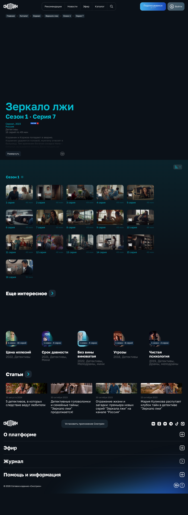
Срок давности (55, 354)
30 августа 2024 (14, 419)
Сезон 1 (22, 179)
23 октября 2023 (149, 419)
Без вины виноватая (87, 356)
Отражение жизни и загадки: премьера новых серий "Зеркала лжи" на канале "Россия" (115, 428)
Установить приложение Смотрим (84, 445)
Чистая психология (159, 356)
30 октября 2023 (59, 419)
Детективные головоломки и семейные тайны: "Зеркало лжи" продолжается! (71, 428)
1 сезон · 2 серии (160, 345)
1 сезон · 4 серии (52, 345)
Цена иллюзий (18, 354)
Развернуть (13, 154)
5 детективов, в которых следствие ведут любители (25, 424)
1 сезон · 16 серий (17, 345)
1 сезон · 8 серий (124, 345)
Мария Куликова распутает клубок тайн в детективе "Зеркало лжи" (161, 426)
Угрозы (119, 354)
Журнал (94, 483)
